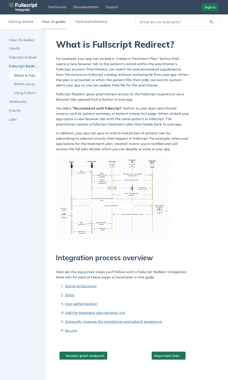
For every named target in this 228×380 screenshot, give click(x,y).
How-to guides (54, 21)
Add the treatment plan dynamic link (95, 312)
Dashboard (57, 7)
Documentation (85, 7)
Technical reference (91, 21)
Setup (69, 295)
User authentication (81, 304)
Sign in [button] (210, 7)
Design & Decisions (81, 286)
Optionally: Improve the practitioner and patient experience (113, 321)
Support (111, 7)
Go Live (71, 330)
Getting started (20, 21)
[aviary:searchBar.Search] (211, 22)
